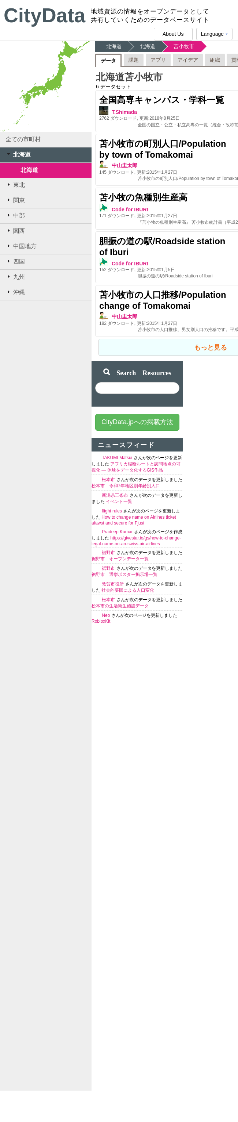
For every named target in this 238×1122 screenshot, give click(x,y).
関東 (15, 200)
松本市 (109, 479)
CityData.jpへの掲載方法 (137, 422)
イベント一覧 (119, 501)
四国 (15, 261)
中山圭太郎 (124, 165)
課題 (134, 60)
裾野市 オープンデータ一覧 (120, 558)
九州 (15, 276)
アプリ (158, 60)
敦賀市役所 (113, 584)
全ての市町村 (23, 139)
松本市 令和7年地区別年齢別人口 (126, 485)
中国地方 (21, 246)
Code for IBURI (130, 209)
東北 (15, 184)
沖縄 (15, 292)
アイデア (188, 60)
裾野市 (109, 552)
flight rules (112, 511)
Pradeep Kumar (118, 531)
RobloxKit (101, 621)
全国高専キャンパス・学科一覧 (161, 100)
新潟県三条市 (115, 495)
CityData (44, 15)
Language (214, 35)
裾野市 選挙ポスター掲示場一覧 (124, 574)
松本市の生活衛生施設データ (120, 605)
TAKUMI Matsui (117, 457)
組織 (215, 60)
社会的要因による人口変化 (127, 590)
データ (108, 61)
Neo (106, 615)
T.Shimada (124, 112)
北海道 (18, 154)
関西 (15, 230)
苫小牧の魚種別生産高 (143, 197)
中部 (15, 215)
